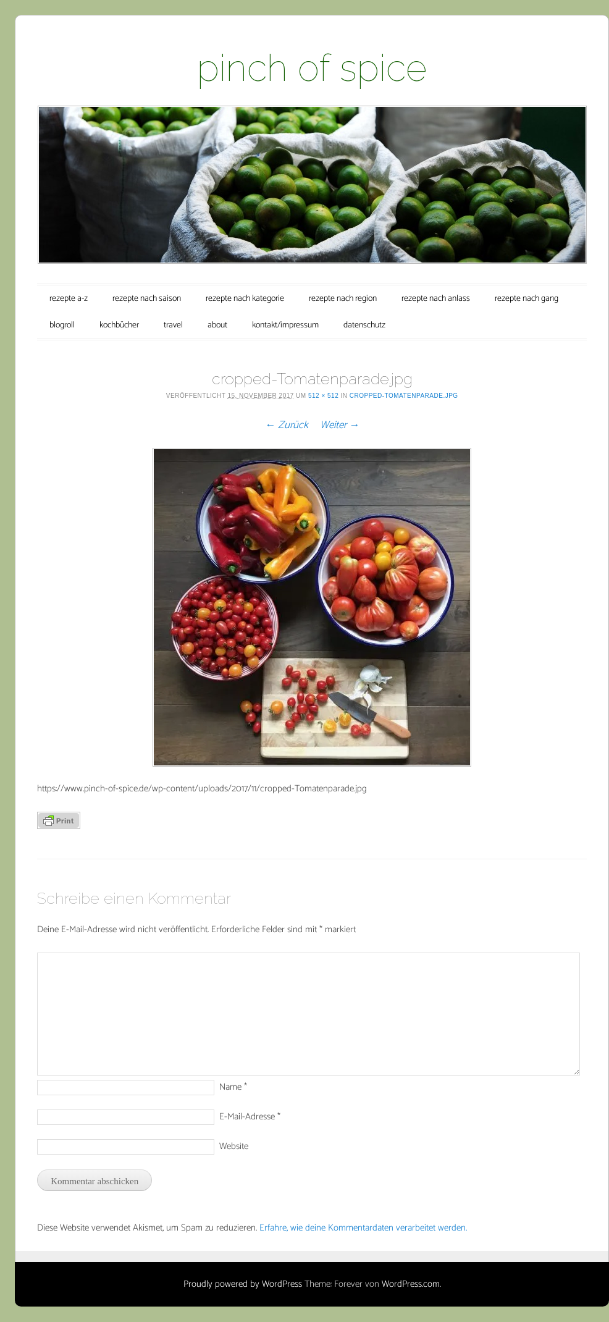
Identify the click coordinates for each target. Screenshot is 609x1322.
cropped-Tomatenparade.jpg (404, 395)
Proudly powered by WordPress (242, 1284)
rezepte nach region (343, 299)
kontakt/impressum (285, 325)
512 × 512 (323, 395)
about (217, 325)
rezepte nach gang (526, 299)
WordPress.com (411, 1284)
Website (233, 1146)
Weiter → (339, 425)
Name (233, 1087)
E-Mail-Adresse (249, 1116)
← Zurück (286, 425)
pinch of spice (312, 68)
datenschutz (364, 325)
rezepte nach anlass (435, 299)
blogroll (62, 325)
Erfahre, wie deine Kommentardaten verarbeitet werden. (363, 1228)
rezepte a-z (68, 299)
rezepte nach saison (146, 299)
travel (173, 325)
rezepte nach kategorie (245, 299)
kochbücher (119, 325)
